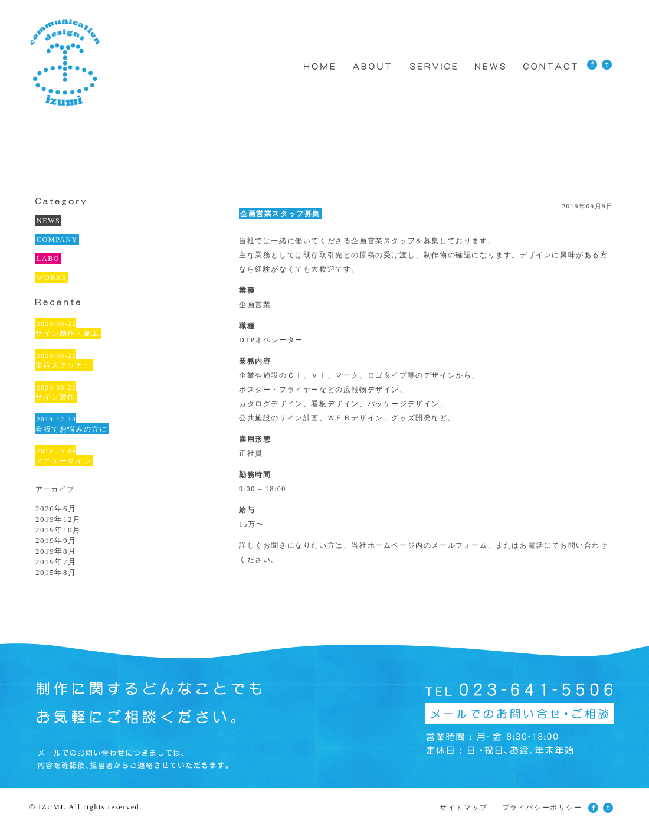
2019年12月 (58, 519)
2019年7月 (56, 561)
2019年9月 (56, 540)
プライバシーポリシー (542, 807)
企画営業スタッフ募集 (280, 214)
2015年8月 (56, 572)
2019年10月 (58, 529)
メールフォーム (459, 545)
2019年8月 (56, 551)
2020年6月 (56, 508)
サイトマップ (464, 807)
